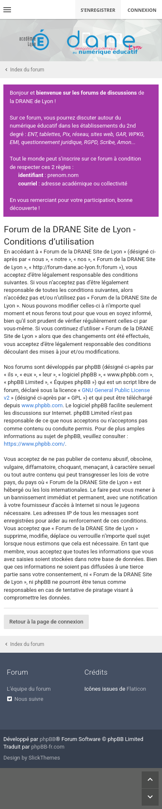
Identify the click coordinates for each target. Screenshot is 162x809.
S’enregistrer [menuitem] (98, 10)
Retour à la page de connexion (46, 621)
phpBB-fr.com (48, 747)
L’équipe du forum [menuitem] (29, 689)
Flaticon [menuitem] (136, 689)
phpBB (48, 739)
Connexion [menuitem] (142, 10)
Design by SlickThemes (31, 758)
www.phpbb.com (42, 405)
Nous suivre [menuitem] (28, 699)
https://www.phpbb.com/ (34, 444)
